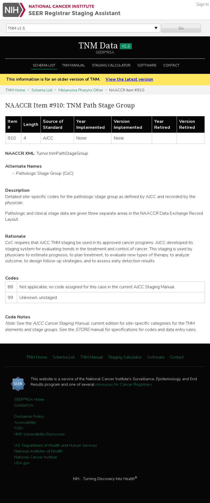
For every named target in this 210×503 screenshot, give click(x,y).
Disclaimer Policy (29, 416)
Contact (171, 65)
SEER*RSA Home (29, 399)
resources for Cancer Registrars (123, 384)
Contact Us (23, 405)
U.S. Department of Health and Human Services (55, 445)
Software (146, 65)
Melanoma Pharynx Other (81, 90)
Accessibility (25, 422)
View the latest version (129, 79)
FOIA (18, 428)
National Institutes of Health (38, 451)
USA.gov (22, 463)
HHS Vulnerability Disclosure (39, 434)
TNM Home (15, 90)
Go (181, 28)
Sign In (202, 4)
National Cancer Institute (35, 457)
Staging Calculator (111, 65)
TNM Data (105, 45)
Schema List (44, 65)
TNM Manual (73, 65)
